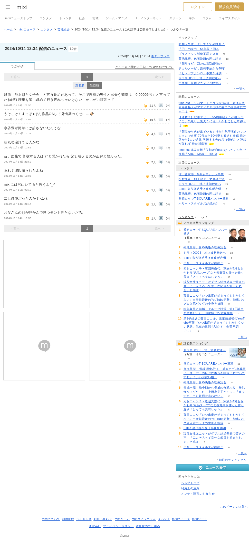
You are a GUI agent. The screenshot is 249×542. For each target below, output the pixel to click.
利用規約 (68, 519)
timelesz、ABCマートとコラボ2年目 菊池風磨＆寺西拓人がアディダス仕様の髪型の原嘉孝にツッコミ (212, 107)
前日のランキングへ (233, 460)
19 (230, 179)
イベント (164, 519)
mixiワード (199, 519)
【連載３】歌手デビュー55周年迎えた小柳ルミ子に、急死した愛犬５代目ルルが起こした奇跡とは (212, 121)
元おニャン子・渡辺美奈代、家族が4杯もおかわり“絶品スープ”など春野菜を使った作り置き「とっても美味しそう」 (213, 273)
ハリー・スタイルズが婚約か (199, 203)
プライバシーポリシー (118, 526)
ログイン (198, 7)
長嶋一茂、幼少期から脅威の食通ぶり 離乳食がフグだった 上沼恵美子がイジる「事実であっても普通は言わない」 (214, 392)
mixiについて (51, 519)
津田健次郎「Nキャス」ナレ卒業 (201, 174)
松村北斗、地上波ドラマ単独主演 (202, 179)
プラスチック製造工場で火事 (199, 54)
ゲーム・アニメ (116, 18)
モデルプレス (160, 56)
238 (231, 68)
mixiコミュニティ (144, 519)
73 (229, 63)
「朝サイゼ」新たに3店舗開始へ (201, 63)
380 (224, 49)
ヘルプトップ (190, 483)
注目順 (94, 85)
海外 (192, 18)
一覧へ (240, 88)
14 (226, 83)
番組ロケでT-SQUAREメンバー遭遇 (204, 198)
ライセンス (84, 519)
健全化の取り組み (148, 526)
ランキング (186, 217)
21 (234, 198)
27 (227, 73)
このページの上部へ (234, 506)
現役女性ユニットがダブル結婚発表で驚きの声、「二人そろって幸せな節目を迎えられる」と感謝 (214, 286)
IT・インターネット (148, 18)
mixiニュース (27, 29)
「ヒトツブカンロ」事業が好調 (200, 73)
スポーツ (175, 18)
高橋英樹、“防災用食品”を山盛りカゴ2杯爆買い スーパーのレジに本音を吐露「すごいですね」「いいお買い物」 (214, 373)
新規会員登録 (229, 7)
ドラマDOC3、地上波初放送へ (200, 78)
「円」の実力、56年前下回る (199, 49)
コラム (207, 18)
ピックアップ (187, 37)
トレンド (65, 18)
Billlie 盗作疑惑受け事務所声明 (200, 189)
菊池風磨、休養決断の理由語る (200, 58)
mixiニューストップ (18, 18)
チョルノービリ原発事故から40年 (202, 68)
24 (226, 78)
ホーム (8, 29)
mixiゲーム (122, 519)
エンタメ (46, 18)
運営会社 (95, 526)
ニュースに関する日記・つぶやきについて (144, 67)
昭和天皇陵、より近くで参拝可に (202, 44)
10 (229, 277)
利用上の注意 (190, 488)
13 (227, 59)
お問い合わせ (103, 519)
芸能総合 (63, 29)
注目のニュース (189, 162)
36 (224, 54)
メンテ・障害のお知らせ (198, 493)
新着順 (80, 85)
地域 (95, 18)
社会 (82, 18)
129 (230, 44)
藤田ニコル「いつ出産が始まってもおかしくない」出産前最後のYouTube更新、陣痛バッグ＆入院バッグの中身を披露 (214, 300)
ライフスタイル (229, 18)
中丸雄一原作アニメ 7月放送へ (200, 83)
